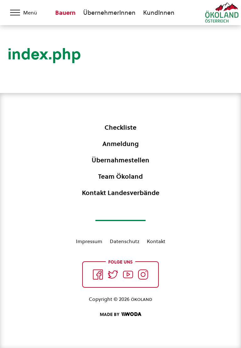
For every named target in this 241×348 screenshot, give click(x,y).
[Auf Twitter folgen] (112, 274)
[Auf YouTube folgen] (128, 274)
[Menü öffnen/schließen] (28, 12)
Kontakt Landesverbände (120, 192)
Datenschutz (124, 241)
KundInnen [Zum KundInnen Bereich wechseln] (158, 12)
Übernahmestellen (120, 160)
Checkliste (120, 127)
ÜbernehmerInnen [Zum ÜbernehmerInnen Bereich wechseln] (109, 12)
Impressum (89, 241)
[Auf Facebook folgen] (97, 274)
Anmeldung (120, 143)
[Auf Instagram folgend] (143, 274)
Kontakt (156, 241)
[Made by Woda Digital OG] (120, 314)
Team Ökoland (120, 176)
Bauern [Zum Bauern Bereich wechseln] (65, 12)
